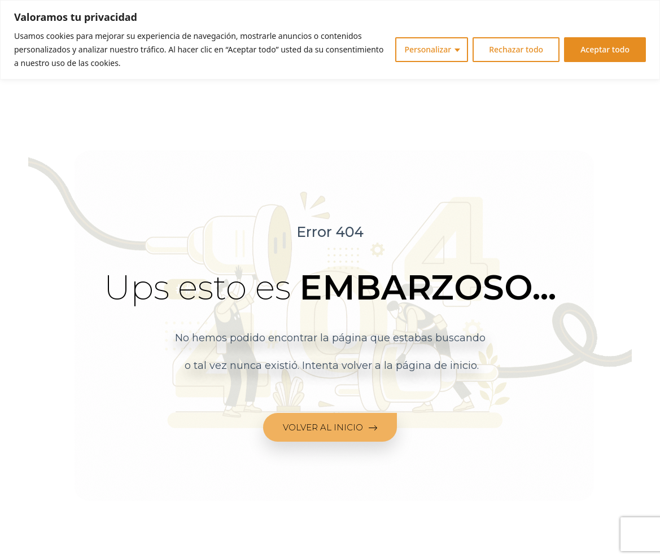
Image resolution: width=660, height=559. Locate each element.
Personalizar (427, 49)
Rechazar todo (516, 49)
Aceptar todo (605, 49)
